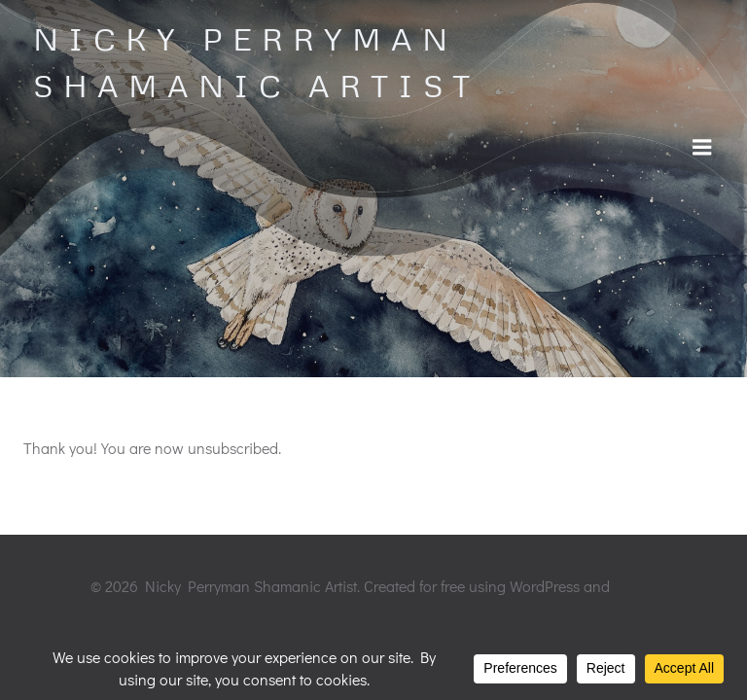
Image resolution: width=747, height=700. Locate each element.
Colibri (635, 586)
